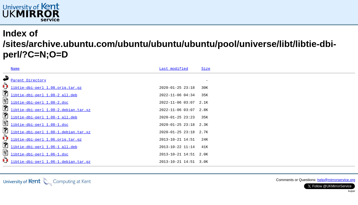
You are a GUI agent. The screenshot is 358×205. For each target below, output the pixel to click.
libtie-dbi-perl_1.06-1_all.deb (44, 146)
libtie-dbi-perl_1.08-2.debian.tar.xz (51, 109)
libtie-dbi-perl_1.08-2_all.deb (44, 94)
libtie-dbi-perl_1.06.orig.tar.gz (46, 139)
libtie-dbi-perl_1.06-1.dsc (39, 154)
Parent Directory (28, 80)
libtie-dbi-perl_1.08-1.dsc (39, 124)
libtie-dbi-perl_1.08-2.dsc (39, 102)
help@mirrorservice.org (336, 180)
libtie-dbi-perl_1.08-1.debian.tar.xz (51, 131)
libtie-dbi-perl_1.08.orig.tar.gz (46, 87)
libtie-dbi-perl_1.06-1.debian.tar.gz (51, 161)
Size (205, 68)
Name (15, 68)
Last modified (173, 68)
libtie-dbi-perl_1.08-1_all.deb (44, 117)
